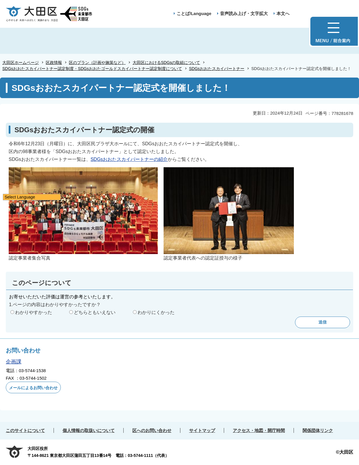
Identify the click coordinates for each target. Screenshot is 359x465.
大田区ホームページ (20, 62)
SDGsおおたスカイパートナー (216, 68)
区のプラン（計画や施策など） (97, 62)
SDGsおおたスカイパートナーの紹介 (129, 159)
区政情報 (54, 62)
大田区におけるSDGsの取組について (166, 62)
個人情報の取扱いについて (89, 430)
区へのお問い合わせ (151, 430)
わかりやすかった (33, 312)
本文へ (283, 13)
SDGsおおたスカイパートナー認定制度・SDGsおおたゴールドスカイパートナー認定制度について (92, 68)
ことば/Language (194, 13)
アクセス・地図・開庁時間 (259, 430)
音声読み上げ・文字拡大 (244, 13)
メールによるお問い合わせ (33, 387)
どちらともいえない (95, 312)
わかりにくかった (156, 312)
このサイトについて (25, 430)
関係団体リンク (318, 430)
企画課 (13, 362)
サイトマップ (202, 430)
